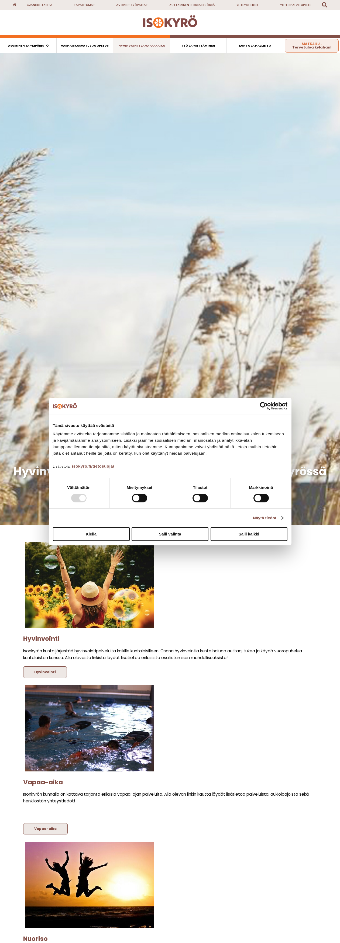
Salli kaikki (249, 534)
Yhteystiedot (247, 5)
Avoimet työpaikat (132, 5)
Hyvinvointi (45, 672)
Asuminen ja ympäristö (28, 46)
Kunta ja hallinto (255, 46)
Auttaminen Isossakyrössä (192, 5)
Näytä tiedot (264, 518)
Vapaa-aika (45, 828)
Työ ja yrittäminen (198, 46)
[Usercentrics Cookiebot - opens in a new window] (263, 406)
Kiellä (91, 534)
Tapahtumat (84, 5)
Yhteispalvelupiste (295, 5)
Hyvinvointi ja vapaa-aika (141, 46)
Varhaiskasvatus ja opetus (85, 46)
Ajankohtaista (39, 5)
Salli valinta (170, 534)
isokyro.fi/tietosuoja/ (93, 466)
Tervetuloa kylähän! (311, 45)
